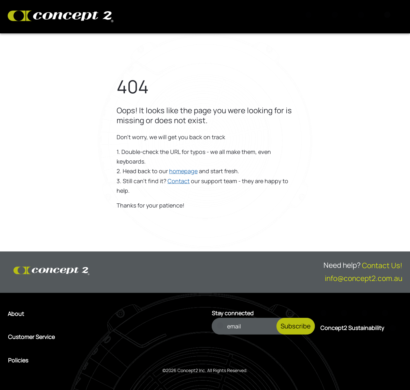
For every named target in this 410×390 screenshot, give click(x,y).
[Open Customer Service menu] (103, 337)
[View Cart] (337, 16)
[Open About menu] (103, 313)
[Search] (310, 16)
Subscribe (296, 326)
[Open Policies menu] (103, 360)
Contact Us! (382, 265)
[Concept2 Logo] (60, 17)
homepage (183, 171)
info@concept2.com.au (363, 278)
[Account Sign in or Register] (363, 16)
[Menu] (389, 16)
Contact (179, 181)
